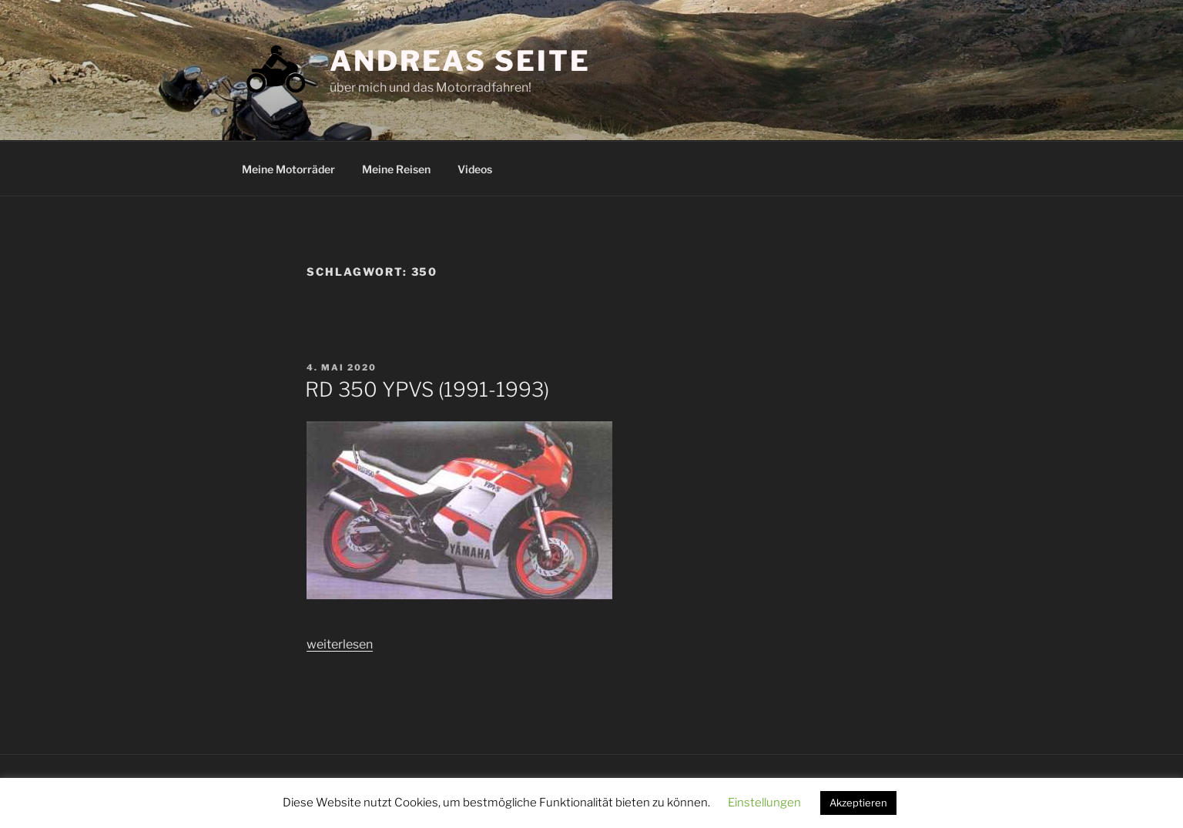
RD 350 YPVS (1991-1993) (427, 389)
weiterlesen (340, 644)
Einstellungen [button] (764, 803)
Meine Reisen (396, 169)
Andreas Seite (460, 61)
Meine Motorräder (288, 169)
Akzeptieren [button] (858, 802)
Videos (474, 169)
